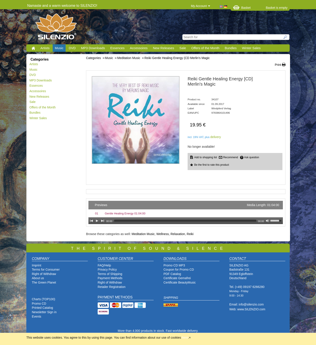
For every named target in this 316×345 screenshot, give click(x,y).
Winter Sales (251, 48)
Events (36, 316)
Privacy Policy (107, 269)
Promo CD (39, 303)
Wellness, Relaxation (170, 234)
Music (59, 48)
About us (38, 278)
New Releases (163, 48)
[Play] (97, 221)
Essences (117, 48)
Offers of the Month (205, 48)
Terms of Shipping (110, 274)
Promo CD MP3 (174, 265)
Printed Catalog (42, 307)
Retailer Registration (112, 287)
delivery (215, 137)
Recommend (230, 157)
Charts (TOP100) (43, 299)
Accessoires (139, 48)
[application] (185, 212)
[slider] (185, 221)
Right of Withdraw (44, 274)
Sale (183, 48)
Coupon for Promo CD (178, 269)
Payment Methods (110, 278)
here (185, 337)
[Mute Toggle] (267, 221)
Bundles (231, 48)
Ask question (251, 157)
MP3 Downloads (93, 48)
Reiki (190, 234)
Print (278, 64)
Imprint (36, 265)
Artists (45, 48)
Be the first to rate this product (211, 164)
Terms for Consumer (46, 269)
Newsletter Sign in (44, 312)
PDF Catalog (172, 274)
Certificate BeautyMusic (179, 282)
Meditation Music (143, 234)
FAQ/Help (104, 265)
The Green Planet (44, 282)
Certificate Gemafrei (177, 278)
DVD (72, 48)
